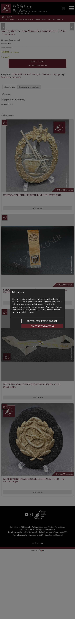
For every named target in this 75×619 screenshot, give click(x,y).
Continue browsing (42, 326)
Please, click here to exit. (42, 321)
